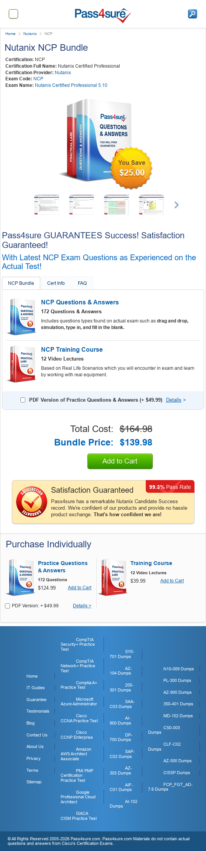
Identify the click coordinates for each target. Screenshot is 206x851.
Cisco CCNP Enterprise (77, 735)
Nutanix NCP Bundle (46, 47)
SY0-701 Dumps (122, 654)
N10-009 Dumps (178, 669)
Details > (82, 605)
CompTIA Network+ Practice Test (78, 666)
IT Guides (35, 687)
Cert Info (56, 283)
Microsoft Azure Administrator (79, 701)
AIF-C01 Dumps (121, 787)
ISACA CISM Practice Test (79, 816)
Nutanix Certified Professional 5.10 (71, 85)
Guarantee (36, 699)
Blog (30, 723)
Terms (32, 770)
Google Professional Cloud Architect (78, 797)
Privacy (33, 758)
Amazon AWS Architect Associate (76, 754)
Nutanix (30, 34)
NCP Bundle (21, 283)
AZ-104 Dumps (121, 671)
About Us (35, 746)
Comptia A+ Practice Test (79, 685)
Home (10, 34)
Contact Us (37, 735)
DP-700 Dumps (121, 737)
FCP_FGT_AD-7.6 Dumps (170, 787)
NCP (38, 78)
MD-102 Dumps (178, 715)
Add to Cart (119, 461)
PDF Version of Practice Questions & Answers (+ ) (95, 400)
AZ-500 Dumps (177, 760)
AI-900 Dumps (120, 720)
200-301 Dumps (121, 687)
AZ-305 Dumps (121, 770)
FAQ (82, 283)
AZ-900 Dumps (177, 692)
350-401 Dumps (178, 703)
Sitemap (33, 782)
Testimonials (37, 711)
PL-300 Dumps (177, 680)
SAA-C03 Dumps (122, 704)
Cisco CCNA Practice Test (79, 718)
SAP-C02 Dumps (122, 754)
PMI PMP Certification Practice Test (77, 775)
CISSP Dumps (176, 772)
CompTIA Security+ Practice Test (78, 644)
